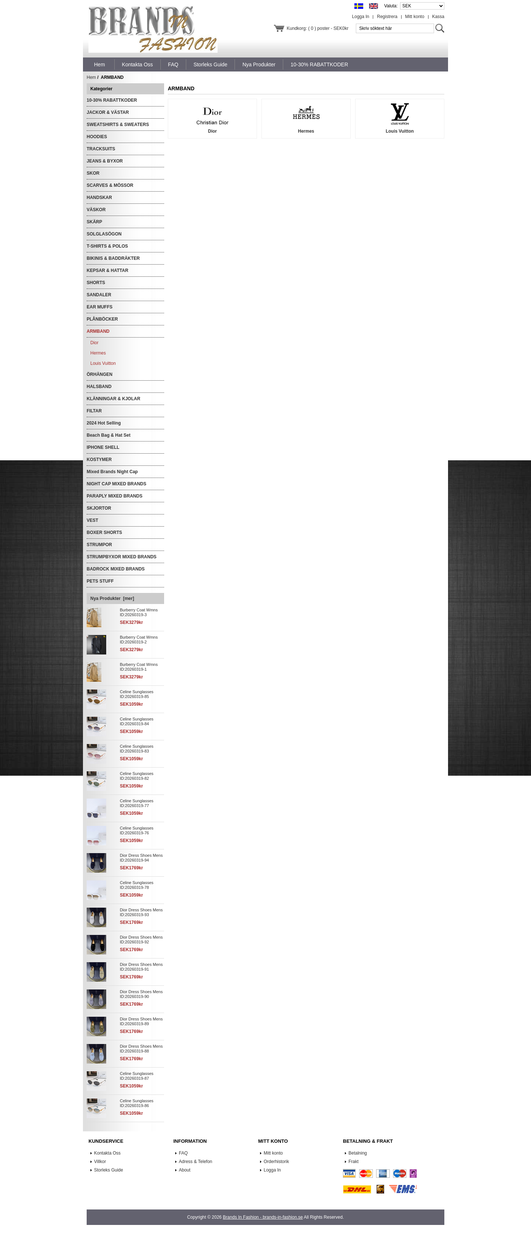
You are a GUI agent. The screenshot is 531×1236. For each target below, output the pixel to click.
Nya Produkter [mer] (112, 598)
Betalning (357, 1153)
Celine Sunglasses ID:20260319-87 (136, 1075)
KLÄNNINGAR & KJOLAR (113, 398)
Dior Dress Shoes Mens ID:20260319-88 (141, 1048)
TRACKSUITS (101, 148)
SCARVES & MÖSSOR (110, 185)
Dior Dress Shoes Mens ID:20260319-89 (141, 1021)
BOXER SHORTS (104, 532)
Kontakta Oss (107, 1153)
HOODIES (97, 136)
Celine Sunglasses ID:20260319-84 (136, 721)
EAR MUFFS (99, 307)
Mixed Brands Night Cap (112, 471)
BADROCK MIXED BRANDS (116, 569)
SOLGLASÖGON (104, 234)
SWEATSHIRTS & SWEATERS (118, 124)
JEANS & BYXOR (105, 161)
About (184, 1170)
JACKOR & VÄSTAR (108, 112)
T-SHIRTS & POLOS (107, 246)
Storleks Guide (108, 1170)
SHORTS (96, 282)
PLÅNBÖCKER (102, 319)
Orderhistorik (276, 1161)
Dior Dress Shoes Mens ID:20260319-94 (141, 857)
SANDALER (99, 294)
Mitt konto (414, 16)
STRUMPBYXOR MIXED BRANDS (121, 556)
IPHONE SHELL (103, 447)
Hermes (98, 353)
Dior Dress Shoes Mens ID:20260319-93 (141, 912)
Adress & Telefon (195, 1161)
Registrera (387, 16)
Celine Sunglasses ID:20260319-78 (136, 885)
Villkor (100, 1161)
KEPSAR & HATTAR (107, 270)
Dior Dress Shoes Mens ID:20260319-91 (141, 966)
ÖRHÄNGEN (99, 374)
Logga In (360, 16)
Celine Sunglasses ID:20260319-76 (136, 830)
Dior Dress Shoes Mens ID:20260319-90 (141, 994)
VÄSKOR (96, 209)
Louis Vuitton (103, 363)
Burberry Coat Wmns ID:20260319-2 (139, 639)
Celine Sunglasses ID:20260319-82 (136, 776)
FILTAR (94, 410)
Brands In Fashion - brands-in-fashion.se (263, 1217)
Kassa (438, 16)
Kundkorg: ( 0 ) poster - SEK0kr (317, 28)
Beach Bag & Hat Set (109, 435)
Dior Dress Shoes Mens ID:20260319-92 (141, 939)
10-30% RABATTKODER (112, 100)
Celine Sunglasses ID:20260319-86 (136, 1103)
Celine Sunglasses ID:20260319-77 (136, 803)
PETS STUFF (100, 581)
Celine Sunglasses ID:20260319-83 (136, 748)
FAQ (183, 1153)
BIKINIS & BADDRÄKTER (113, 258)
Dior (94, 342)
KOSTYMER (99, 459)
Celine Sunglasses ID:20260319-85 (136, 694)
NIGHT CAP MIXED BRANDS (116, 483)
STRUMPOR (99, 544)
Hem (99, 64)
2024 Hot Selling (104, 423)
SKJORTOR (99, 508)
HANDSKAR (99, 197)
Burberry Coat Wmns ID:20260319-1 (139, 666)
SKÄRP (94, 221)
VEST (92, 520)
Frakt (353, 1161)
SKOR (93, 173)
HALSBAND (99, 386)
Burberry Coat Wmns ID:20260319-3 (139, 612)
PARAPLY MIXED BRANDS (114, 496)
